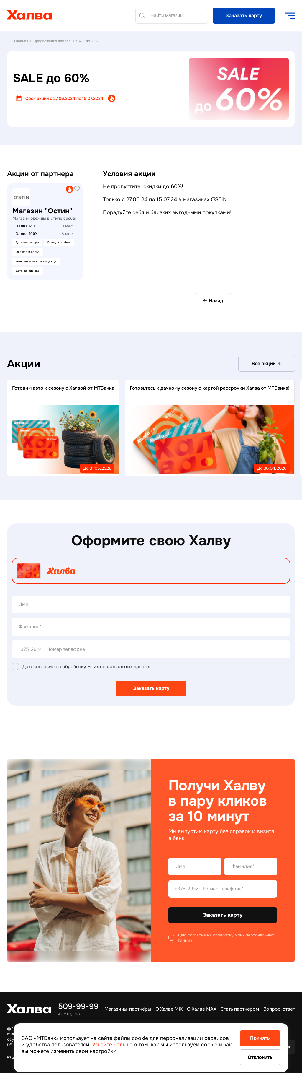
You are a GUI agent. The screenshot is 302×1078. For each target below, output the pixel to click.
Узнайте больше (138, 1043)
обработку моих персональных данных (106, 667)
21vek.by (16, 186)
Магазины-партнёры (127, 1009)
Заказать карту (244, 15)
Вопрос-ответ (279, 1009)
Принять (255, 1037)
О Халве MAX (201, 1009)
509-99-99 (78, 1006)
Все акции (267, 364)
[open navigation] (290, 15)
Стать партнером (240, 1009)
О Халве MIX (169, 1009)
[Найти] (142, 16)
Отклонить (254, 1057)
